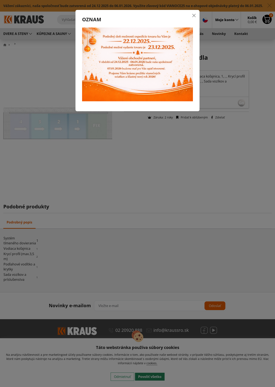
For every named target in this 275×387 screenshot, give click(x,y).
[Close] (193, 15)
